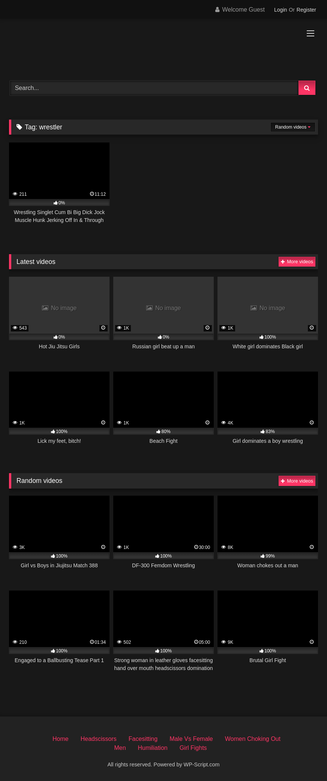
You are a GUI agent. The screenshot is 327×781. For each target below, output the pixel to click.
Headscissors (99, 739)
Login (280, 10)
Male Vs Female (191, 739)
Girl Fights (193, 748)
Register (306, 10)
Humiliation (153, 748)
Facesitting (143, 739)
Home (60, 739)
